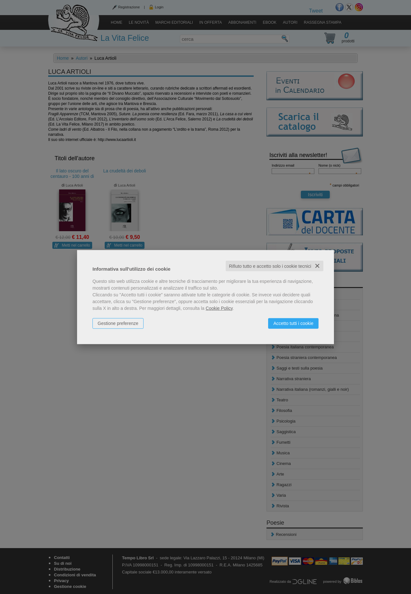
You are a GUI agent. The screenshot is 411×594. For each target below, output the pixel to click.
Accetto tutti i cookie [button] (293, 323)
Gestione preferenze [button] (118, 323)
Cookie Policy (219, 307)
